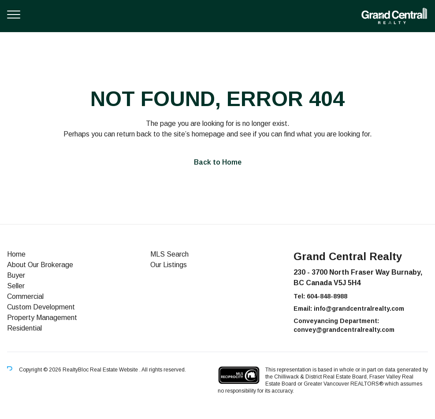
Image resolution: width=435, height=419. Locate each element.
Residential (24, 328)
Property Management (42, 317)
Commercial (25, 296)
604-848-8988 (327, 296)
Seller (16, 286)
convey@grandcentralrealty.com (344, 329)
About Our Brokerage (40, 264)
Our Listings (168, 264)
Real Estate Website (114, 370)
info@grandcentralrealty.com (359, 308)
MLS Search (169, 254)
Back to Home (218, 162)
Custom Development (41, 307)
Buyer (16, 275)
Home (16, 254)
